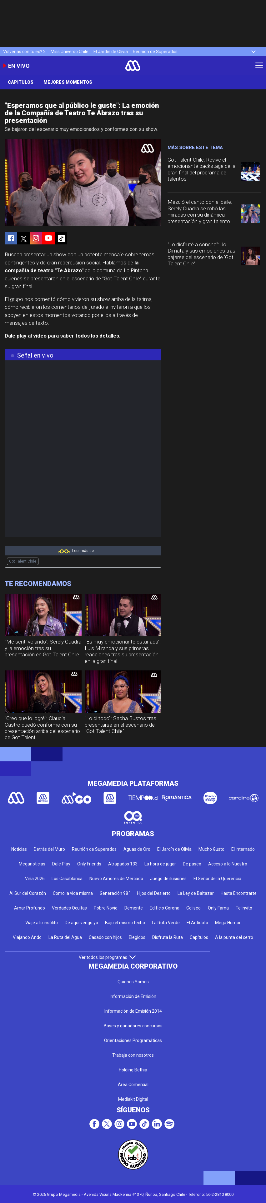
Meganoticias (32, 863)
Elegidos (137, 937)
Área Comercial (133, 1084)
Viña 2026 (35, 878)
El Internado (243, 849)
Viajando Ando (27, 937)
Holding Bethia (133, 1069)
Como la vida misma (73, 893)
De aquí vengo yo (81, 922)
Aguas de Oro (136, 849)
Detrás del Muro (49, 849)
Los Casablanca (67, 878)
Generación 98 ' (115, 893)
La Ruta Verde (166, 922)
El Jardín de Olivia (110, 51)
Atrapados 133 (123, 863)
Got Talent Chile (22, 561)
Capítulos (20, 82)
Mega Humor (228, 922)
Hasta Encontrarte (239, 893)
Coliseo (193, 907)
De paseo (192, 863)
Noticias (19, 849)
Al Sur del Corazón (27, 893)
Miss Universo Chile (69, 51)
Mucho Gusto (211, 849)
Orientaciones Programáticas (133, 1040)
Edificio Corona (164, 907)
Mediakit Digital (133, 1099)
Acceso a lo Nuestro (227, 863)
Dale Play (61, 863)
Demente (133, 907)
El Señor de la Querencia (217, 878)
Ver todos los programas (107, 957)
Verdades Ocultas (69, 907)
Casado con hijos (105, 937)
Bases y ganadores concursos (133, 1025)
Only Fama (218, 907)
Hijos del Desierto (154, 893)
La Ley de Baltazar (196, 893)
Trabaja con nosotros (133, 1055)
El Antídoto (197, 922)
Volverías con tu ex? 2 (24, 51)
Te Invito (244, 907)
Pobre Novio (106, 907)
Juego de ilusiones (168, 878)
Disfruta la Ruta (167, 937)
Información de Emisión (133, 996)
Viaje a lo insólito (41, 922)
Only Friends (89, 863)
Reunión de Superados (155, 51)
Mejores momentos (67, 82)
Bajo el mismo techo (125, 922)
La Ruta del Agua (65, 937)
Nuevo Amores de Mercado (116, 878)
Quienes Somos (133, 981)
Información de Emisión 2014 (133, 1011)
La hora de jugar (160, 863)
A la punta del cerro (234, 937)
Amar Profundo (29, 907)
